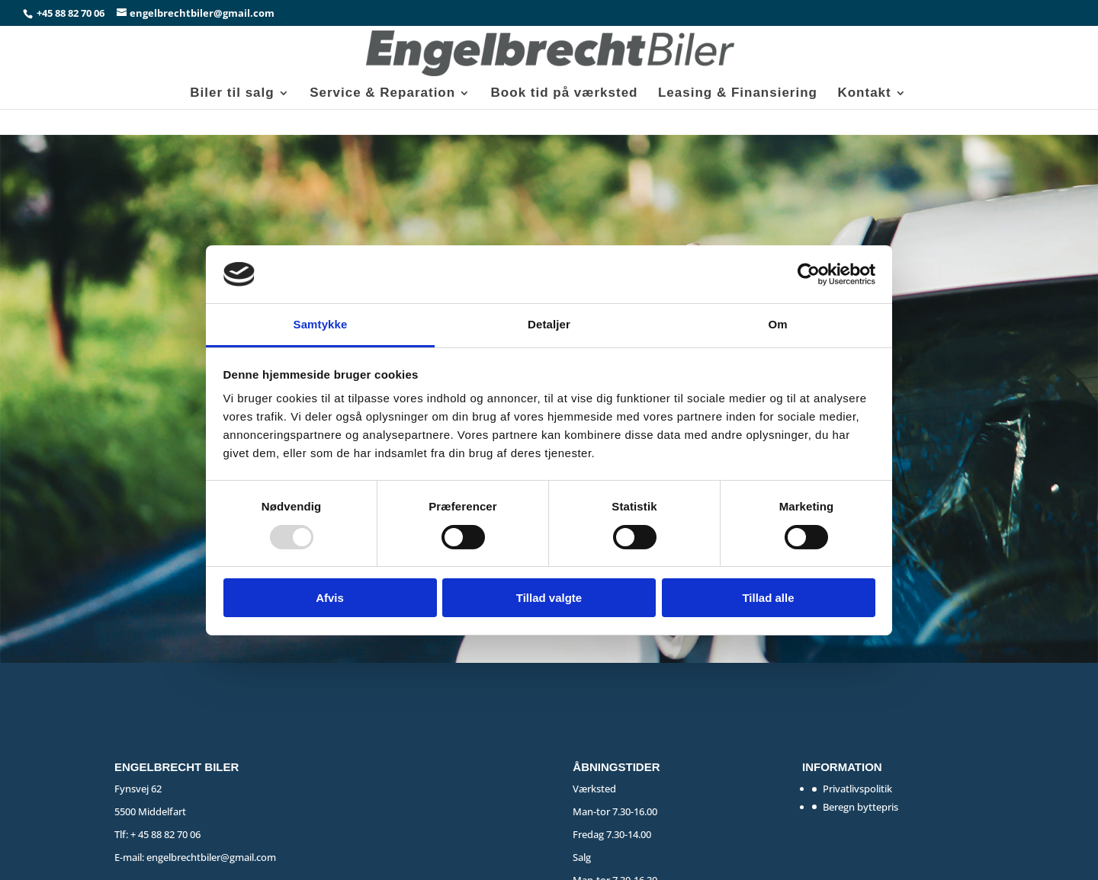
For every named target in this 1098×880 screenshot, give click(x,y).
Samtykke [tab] (321, 324)
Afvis (330, 597)
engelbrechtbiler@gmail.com (211, 857)
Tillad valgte (549, 597)
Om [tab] (777, 324)
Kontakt (864, 94)
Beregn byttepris (860, 807)
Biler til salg (232, 94)
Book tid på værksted (564, 94)
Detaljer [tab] (549, 324)
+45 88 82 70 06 (72, 13)
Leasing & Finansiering (737, 94)
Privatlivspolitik (857, 788)
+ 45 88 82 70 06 (165, 834)
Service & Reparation (382, 94)
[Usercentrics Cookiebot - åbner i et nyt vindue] (808, 274)
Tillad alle (768, 597)
